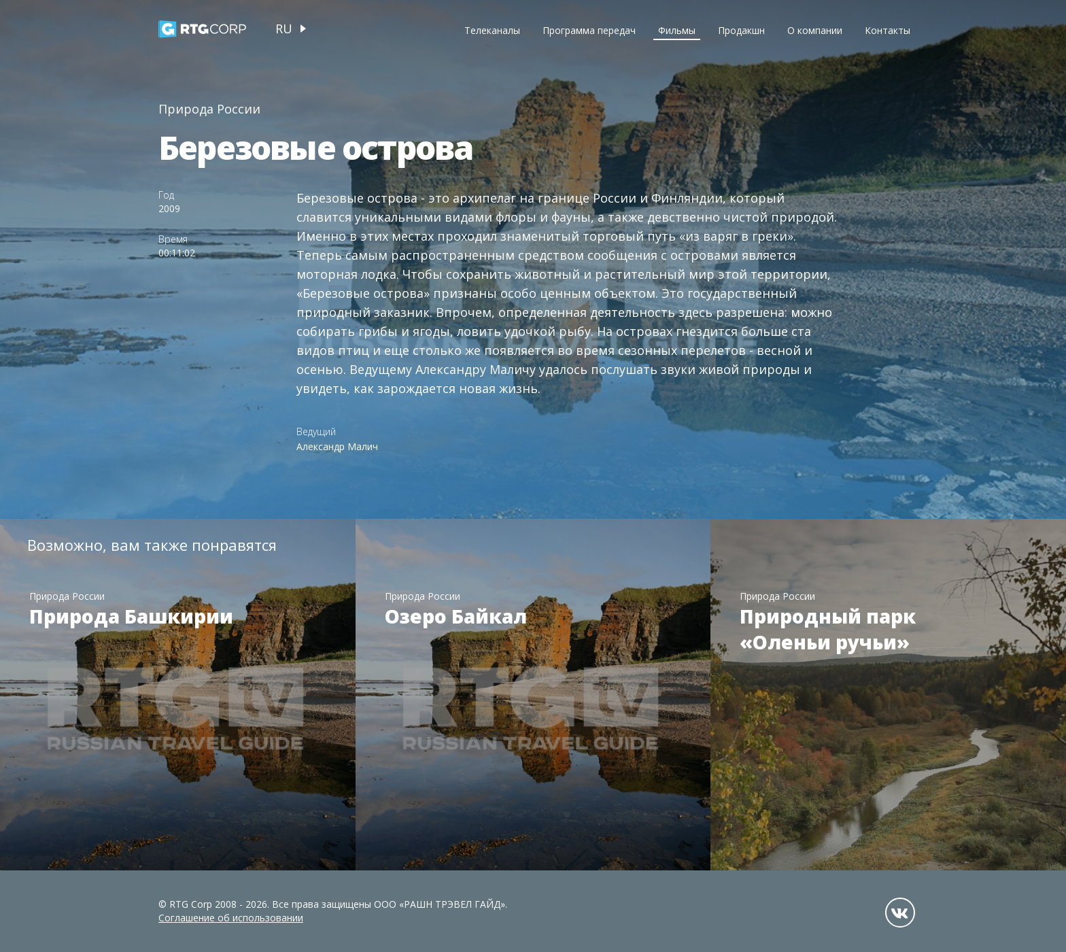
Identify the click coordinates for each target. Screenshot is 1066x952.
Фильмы (676, 30)
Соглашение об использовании (230, 917)
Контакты (887, 30)
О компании (814, 30)
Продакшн (741, 30)
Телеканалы (492, 30)
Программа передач (589, 30)
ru (283, 28)
